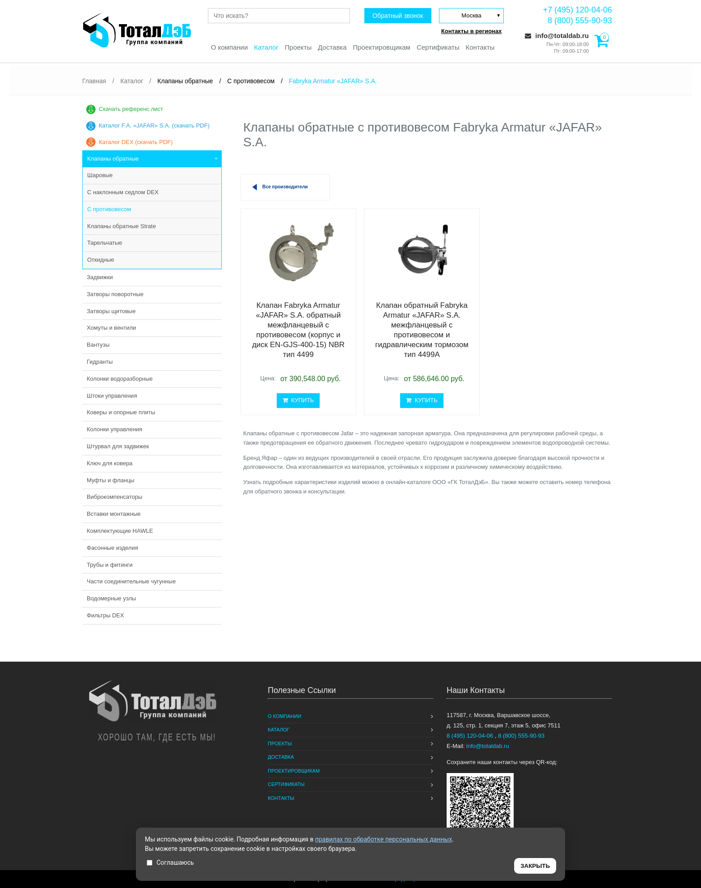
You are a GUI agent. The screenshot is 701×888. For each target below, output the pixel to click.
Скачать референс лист (131, 109)
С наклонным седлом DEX (123, 192)
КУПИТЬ (298, 400)
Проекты (298, 47)
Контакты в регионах (471, 31)
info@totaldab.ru (557, 35)
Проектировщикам (381, 47)
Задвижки (100, 277)
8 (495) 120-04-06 (471, 735)
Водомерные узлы (111, 598)
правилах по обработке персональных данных (383, 839)
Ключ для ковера (109, 463)
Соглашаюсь (170, 862)
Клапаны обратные (113, 158)
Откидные (100, 259)
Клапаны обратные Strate (121, 226)
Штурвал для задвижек (118, 446)
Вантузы (98, 344)
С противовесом (109, 209)
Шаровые (100, 175)
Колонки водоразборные (120, 378)
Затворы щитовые (111, 311)
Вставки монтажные (114, 513)
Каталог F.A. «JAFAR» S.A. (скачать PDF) (154, 125)
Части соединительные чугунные (131, 581)
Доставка (332, 47)
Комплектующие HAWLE (120, 530)
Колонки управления (114, 429)
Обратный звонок (397, 15)
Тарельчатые (104, 242)
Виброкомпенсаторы (114, 496)
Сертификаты (438, 47)
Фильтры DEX (105, 615)
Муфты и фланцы (111, 480)
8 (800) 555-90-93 (580, 20)
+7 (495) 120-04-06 (577, 9)
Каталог (266, 47)
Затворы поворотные (115, 294)
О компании (229, 47)
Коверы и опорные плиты (121, 412)
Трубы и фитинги (110, 564)
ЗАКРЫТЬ (535, 866)
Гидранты (100, 361)
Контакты (480, 47)
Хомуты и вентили (111, 327)
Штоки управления (112, 395)
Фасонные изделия (112, 547)
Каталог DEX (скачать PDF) (136, 142)
